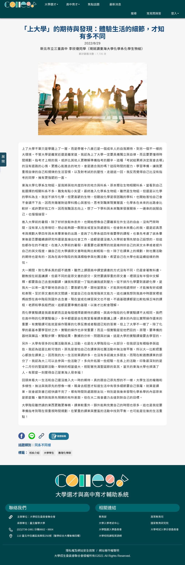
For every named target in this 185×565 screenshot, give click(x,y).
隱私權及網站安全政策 (80, 550)
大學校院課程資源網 (110, 535)
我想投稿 (59, 436)
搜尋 (131, 13)
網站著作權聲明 (109, 550)
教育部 (103, 516)
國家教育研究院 (159, 523)
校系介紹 (34, 452)
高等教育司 (157, 516)
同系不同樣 (43, 445)
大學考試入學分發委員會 (165, 529)
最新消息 (113, 4)
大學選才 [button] (49, 4)
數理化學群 (64, 452)
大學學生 (49, 452)
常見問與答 (151, 13)
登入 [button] (172, 13)
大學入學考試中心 (109, 523)
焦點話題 (91, 4)
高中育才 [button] (71, 4)
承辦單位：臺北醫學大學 (31, 523)
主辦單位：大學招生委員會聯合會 (36, 516)
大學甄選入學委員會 (110, 529)
